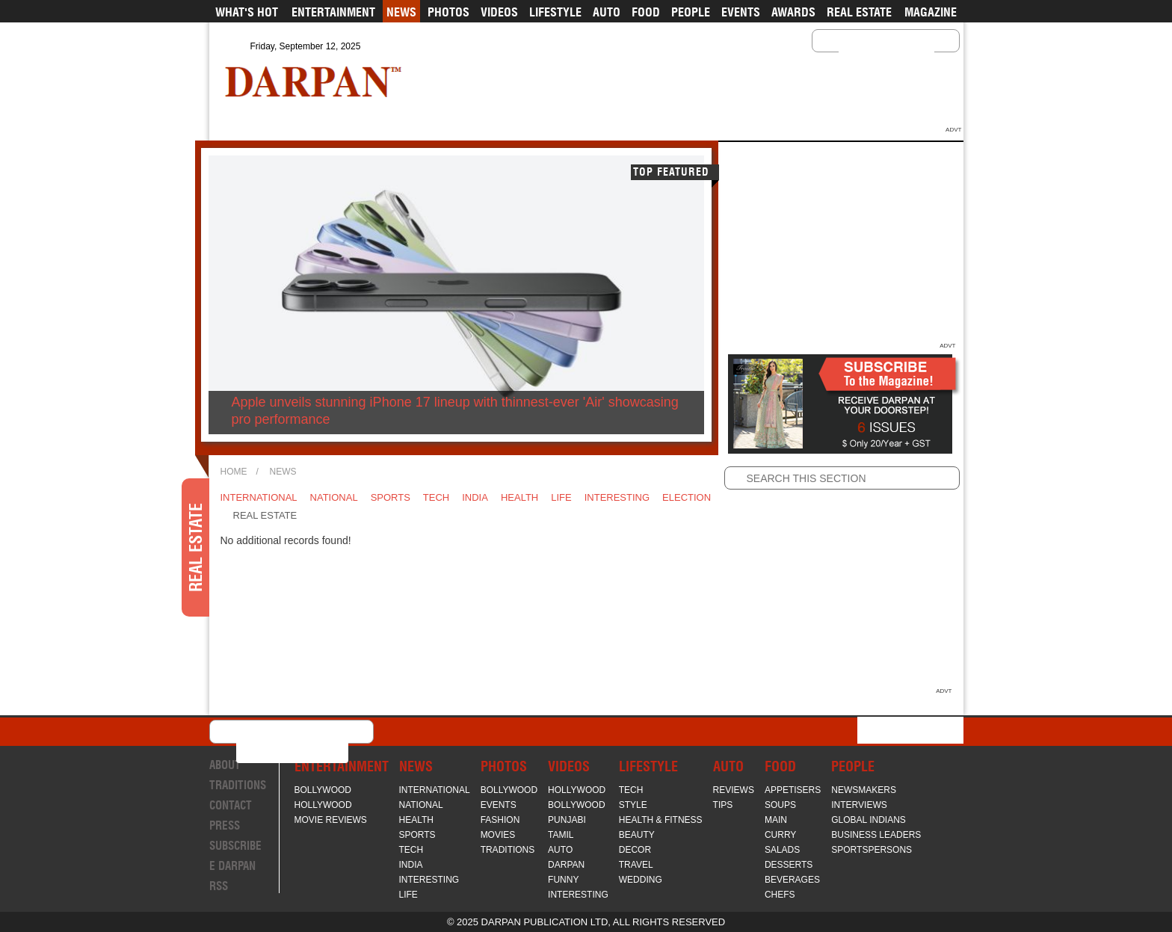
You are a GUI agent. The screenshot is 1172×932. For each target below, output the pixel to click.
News (401, 11)
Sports (390, 497)
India (475, 497)
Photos (448, 11)
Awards (793, 11)
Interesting (617, 497)
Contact (230, 805)
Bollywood (322, 790)
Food (646, 11)
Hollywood (323, 805)
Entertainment (333, 11)
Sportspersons (871, 850)
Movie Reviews (330, 820)
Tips (723, 805)
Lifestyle (555, 11)
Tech (436, 497)
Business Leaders (876, 835)
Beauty (637, 835)
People (690, 11)
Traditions (237, 785)
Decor (635, 850)
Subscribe (235, 846)
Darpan (566, 865)
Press (224, 825)
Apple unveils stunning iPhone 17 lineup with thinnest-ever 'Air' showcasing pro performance (455, 411)
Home (233, 471)
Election (686, 497)
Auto (606, 11)
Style (633, 805)
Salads (782, 850)
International (258, 497)
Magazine (930, 11)
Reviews (733, 790)
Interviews (858, 805)
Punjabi (567, 820)
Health (519, 497)
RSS (218, 886)
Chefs (780, 894)
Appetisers (793, 790)
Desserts (788, 865)
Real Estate (859, 11)
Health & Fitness (661, 820)
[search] (867, 52)
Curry (780, 835)
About (225, 765)
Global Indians (868, 820)
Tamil (560, 835)
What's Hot (246, 11)
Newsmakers (863, 790)
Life (561, 497)
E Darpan (232, 866)
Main (776, 820)
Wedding (640, 879)
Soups (780, 805)
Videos (499, 11)
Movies (498, 835)
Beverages (792, 879)
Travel (636, 865)
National (334, 497)
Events (740, 11)
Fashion (500, 820)
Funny (563, 879)
